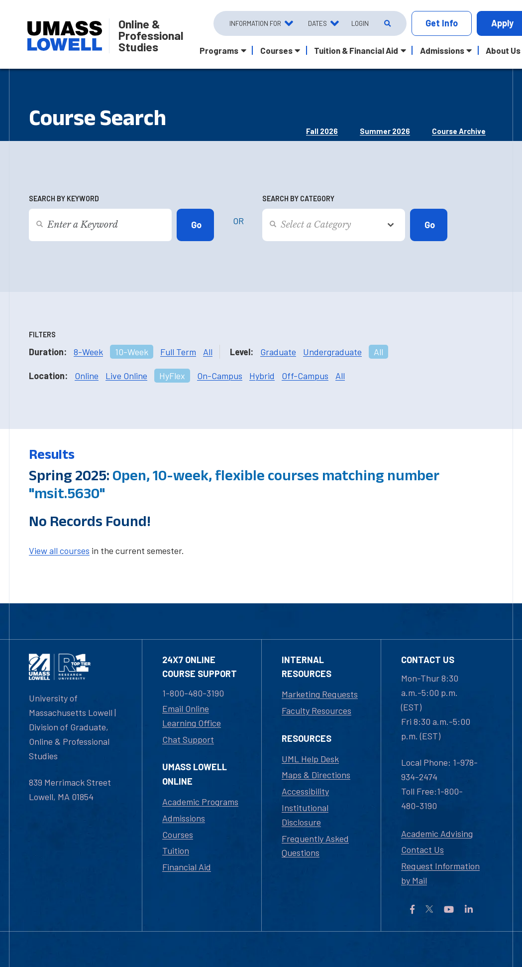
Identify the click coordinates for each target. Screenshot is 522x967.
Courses (177, 834)
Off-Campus (305, 375)
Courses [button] (276, 50)
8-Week (88, 351)
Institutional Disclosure (305, 815)
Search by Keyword (64, 198)
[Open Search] (386, 23)
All (207, 351)
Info (441, 23)
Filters (42, 334)
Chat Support (188, 739)
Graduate (278, 351)
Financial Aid (186, 866)
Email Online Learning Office (191, 715)
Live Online (126, 375)
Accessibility (305, 791)
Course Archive (459, 131)
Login (360, 23)
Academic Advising (437, 833)
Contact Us (422, 849)
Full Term (178, 351)
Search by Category (298, 198)
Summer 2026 (385, 131)
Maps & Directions (316, 774)
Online (87, 375)
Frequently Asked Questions (315, 845)
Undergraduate (332, 351)
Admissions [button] (442, 50)
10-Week (131, 351)
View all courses (59, 550)
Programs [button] (219, 50)
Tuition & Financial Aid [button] (356, 50)
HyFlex (172, 375)
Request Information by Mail (440, 873)
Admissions (183, 818)
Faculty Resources (316, 710)
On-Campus (219, 375)
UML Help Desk (310, 758)
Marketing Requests (320, 694)
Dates (317, 23)
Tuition (175, 850)
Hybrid (262, 375)
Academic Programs (200, 801)
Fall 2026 (322, 131)
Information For (255, 23)
